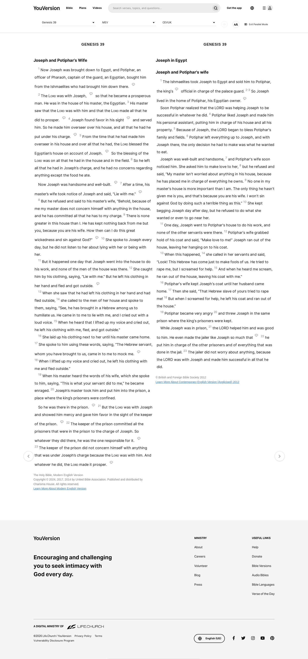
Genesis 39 (69, 22)
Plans (82, 7)
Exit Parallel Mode (256, 24)
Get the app (234, 7)
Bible (69, 7)
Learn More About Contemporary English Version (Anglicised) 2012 (197, 382)
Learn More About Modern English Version (60, 488)
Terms (98, 635)
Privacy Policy (83, 635)
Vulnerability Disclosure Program (54, 640)
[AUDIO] (224, 24)
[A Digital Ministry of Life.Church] (154, 624)
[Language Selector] (252, 8)
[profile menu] (267, 8)
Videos (97, 7)
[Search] (159, 8)
